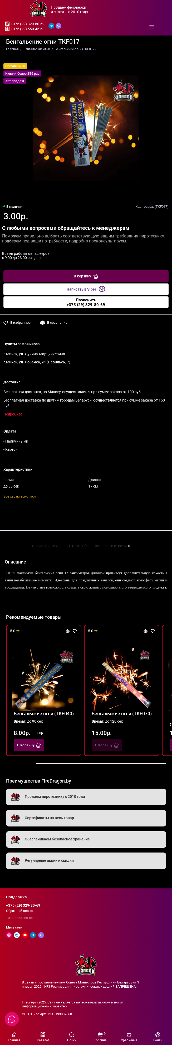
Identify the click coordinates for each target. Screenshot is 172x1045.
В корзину (29, 745)
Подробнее (12, 414)
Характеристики (45, 546)
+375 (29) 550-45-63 (28, 29)
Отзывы (77, 546)
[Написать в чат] (12, 1019)
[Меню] (152, 27)
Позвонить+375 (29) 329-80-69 (86, 302)
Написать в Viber (86, 289)
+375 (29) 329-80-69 (28, 24)
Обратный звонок (20, 911)
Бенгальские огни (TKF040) (44, 713)
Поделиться (19, 520)
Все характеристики (19, 496)
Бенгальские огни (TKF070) (122, 713)
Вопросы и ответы (112, 546)
